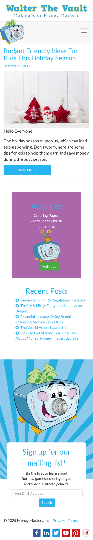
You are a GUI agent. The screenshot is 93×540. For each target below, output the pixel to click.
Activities (49, 266)
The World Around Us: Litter (41, 327)
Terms (72, 520)
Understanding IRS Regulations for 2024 (51, 300)
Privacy (59, 520)
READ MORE (27, 169)
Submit (47, 502)
